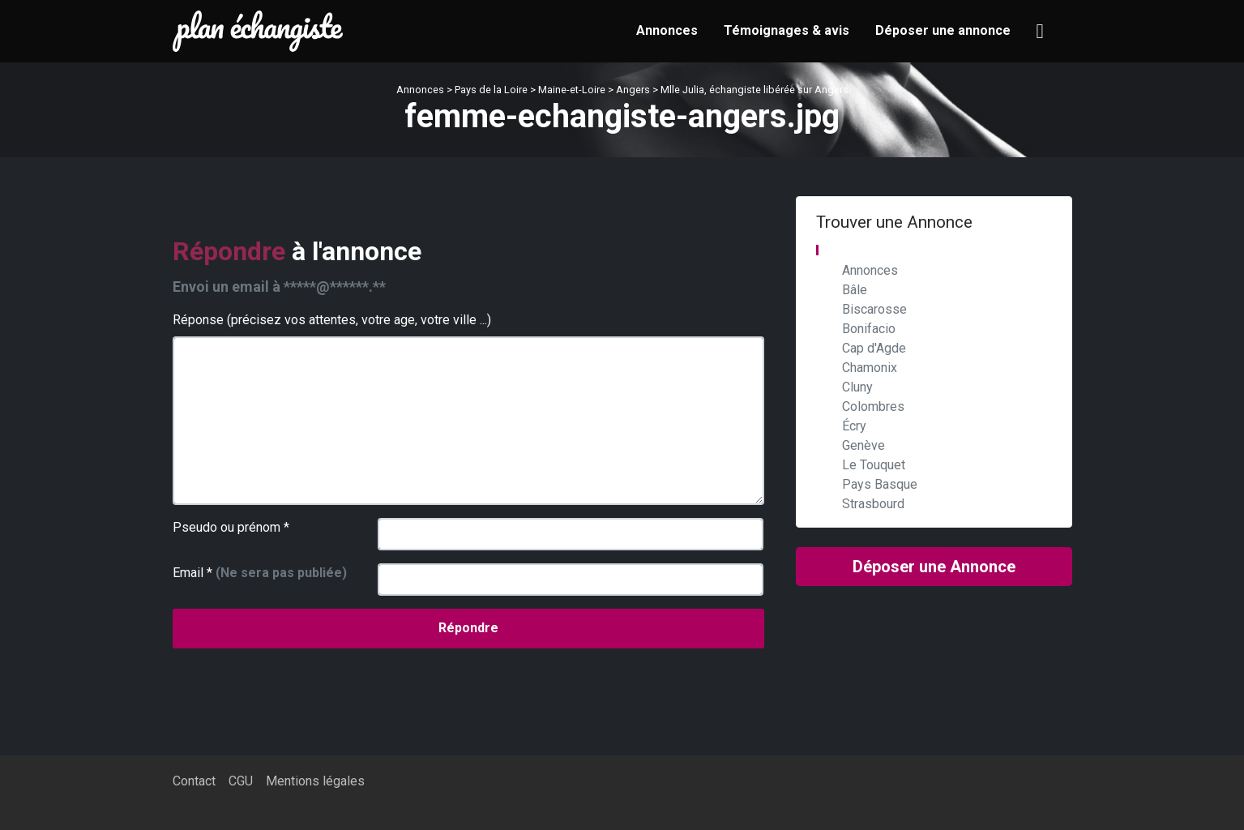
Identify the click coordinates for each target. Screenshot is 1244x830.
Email (260, 572)
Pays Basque (879, 484)
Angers (633, 89)
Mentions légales (315, 781)
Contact (194, 781)
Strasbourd (873, 503)
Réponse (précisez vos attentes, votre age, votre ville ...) (332, 319)
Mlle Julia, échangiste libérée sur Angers (754, 89)
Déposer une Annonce (934, 566)
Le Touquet (873, 465)
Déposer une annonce (943, 30)
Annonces (667, 30)
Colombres (873, 406)
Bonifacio (869, 328)
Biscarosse (874, 309)
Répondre (468, 627)
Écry (854, 426)
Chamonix (869, 367)
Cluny (857, 387)
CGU (241, 781)
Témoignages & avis (786, 30)
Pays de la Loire (491, 89)
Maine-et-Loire (571, 89)
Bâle (854, 289)
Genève (863, 445)
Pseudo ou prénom (231, 527)
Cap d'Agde (874, 348)
